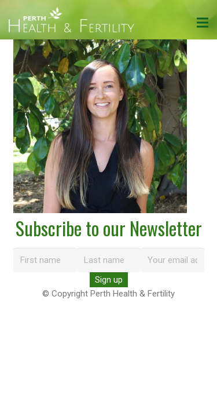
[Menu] (202, 22)
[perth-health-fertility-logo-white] (71, 20)
